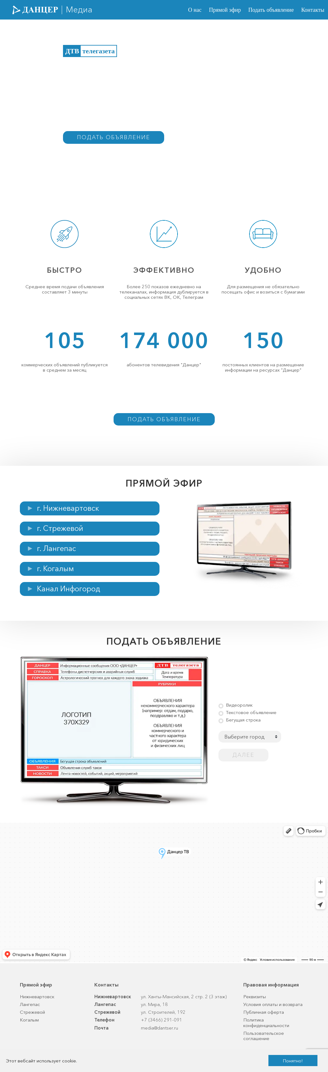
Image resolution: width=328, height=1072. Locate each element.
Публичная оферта (263, 1012)
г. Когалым (55, 568)
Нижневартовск (37, 996)
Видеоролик (239, 705)
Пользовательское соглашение (263, 1035)
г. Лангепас (56, 548)
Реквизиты (254, 996)
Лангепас (30, 1004)
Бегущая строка (243, 719)
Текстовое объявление (251, 712)
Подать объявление (271, 10)
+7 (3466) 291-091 (161, 1019)
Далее (243, 755)
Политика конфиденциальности (266, 1022)
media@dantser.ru (159, 1027)
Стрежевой (32, 1012)
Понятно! (293, 1061)
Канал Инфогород (68, 588)
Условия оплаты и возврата (273, 1004)
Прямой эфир (225, 10)
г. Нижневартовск (68, 508)
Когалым (29, 1020)
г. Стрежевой (60, 528)
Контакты (312, 10)
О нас (194, 10)
